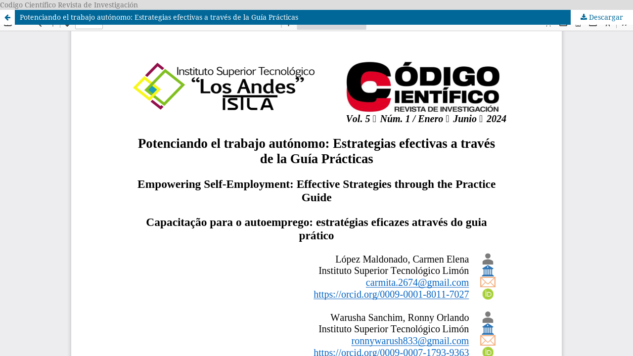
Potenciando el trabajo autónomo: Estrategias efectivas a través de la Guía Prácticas (159, 17)
